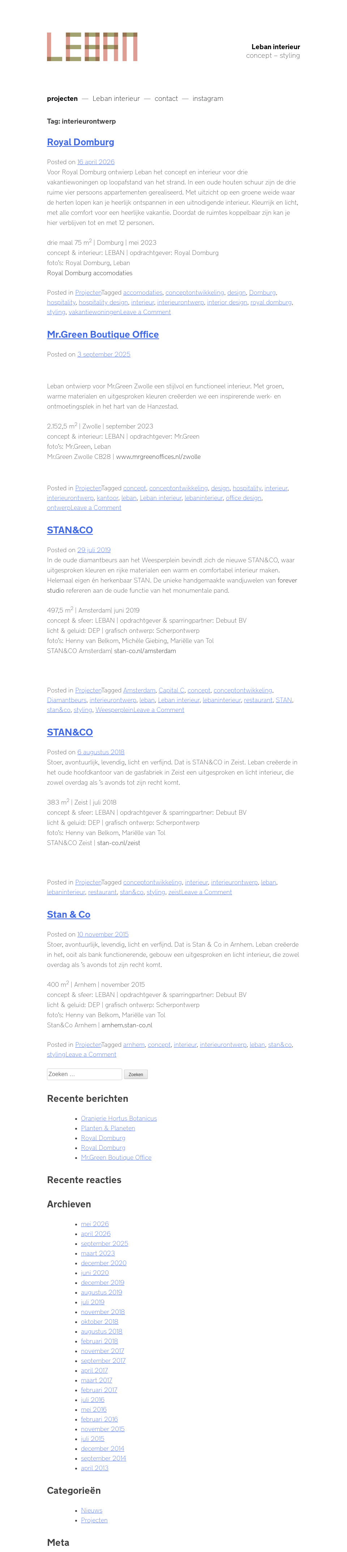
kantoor (107, 497)
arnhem (134, 1043)
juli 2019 (92, 1301)
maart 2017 (96, 1379)
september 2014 (103, 1457)
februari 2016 (99, 1418)
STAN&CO (70, 528)
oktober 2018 (100, 1320)
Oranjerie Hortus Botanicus (119, 1117)
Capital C (171, 689)
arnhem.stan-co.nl (127, 1024)
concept (134, 487)
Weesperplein (114, 709)
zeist (174, 891)
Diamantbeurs (66, 699)
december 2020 (104, 1262)
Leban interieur (276, 45)
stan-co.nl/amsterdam (145, 650)
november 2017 (102, 1350)
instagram (208, 97)
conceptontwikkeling (195, 291)
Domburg (262, 291)
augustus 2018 (102, 1330)
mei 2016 (94, 1408)
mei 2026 (95, 1223)
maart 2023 (98, 1252)
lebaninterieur (204, 497)
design (236, 291)
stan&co (58, 709)
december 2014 (102, 1447)
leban (129, 497)
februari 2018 (99, 1340)
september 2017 (103, 1359)
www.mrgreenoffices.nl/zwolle (158, 455)
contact (166, 97)
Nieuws (91, 1509)
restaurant (258, 699)
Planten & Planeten (108, 1127)
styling (56, 311)
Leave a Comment (145, 311)
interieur (142, 301)
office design (243, 497)
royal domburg (271, 301)
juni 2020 (95, 1272)
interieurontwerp (180, 301)
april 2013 (94, 1467)
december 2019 (102, 1281)
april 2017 (94, 1369)
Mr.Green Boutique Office (103, 333)
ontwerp (58, 506)
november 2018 (103, 1311)
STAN (284, 699)
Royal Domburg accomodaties (89, 272)
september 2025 (104, 1242)
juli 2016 (92, 1398)
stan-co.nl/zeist (118, 842)
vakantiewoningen (94, 311)
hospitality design (103, 301)
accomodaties (142, 291)
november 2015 (103, 1428)
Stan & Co (68, 913)
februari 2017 (99, 1389)
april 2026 (96, 1233)
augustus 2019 (101, 1291)
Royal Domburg (80, 140)
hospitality (61, 301)
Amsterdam (139, 689)
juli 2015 (92, 1438)
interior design (227, 301)
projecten (62, 97)
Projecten (88, 291)
